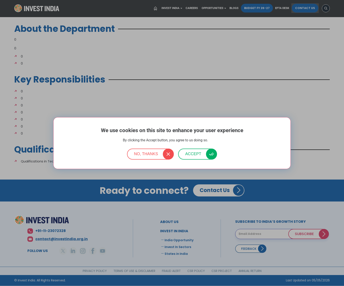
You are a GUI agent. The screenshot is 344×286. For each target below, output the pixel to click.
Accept (193, 154)
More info (215, 140)
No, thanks (146, 154)
